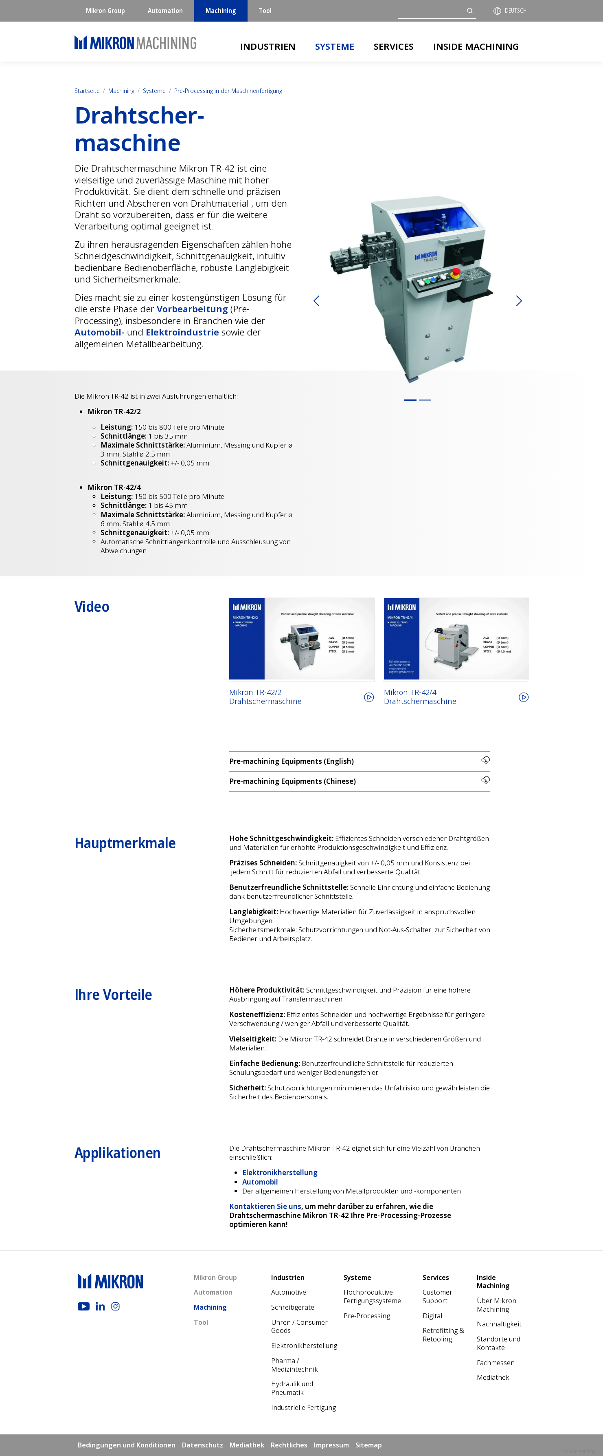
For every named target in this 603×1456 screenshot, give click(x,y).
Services (394, 46)
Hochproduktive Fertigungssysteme (372, 1296)
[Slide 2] (425, 400)
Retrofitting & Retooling (443, 1334)
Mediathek (493, 1377)
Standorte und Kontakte (498, 1343)
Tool (265, 10)
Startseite (87, 91)
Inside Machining (476, 46)
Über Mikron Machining (496, 1305)
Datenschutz (202, 1445)
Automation (165, 10)
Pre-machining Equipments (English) (359, 761)
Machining (221, 10)
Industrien (268, 46)
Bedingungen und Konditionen (126, 1445)
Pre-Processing (367, 1315)
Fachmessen (496, 1362)
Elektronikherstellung (304, 1345)
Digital (432, 1315)
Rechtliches (289, 1445)
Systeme (334, 46)
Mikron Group (105, 10)
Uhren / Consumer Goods (299, 1326)
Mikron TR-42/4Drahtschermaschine (420, 697)
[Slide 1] (410, 400)
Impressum (331, 1445)
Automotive (288, 1292)
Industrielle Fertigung (303, 1407)
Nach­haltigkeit (499, 1323)
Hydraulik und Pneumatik (292, 1388)
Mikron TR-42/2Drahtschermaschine (265, 697)
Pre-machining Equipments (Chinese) (359, 781)
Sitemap (368, 1445)
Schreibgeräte (292, 1307)
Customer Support (437, 1296)
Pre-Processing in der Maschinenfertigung (228, 91)
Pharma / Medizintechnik (294, 1365)
